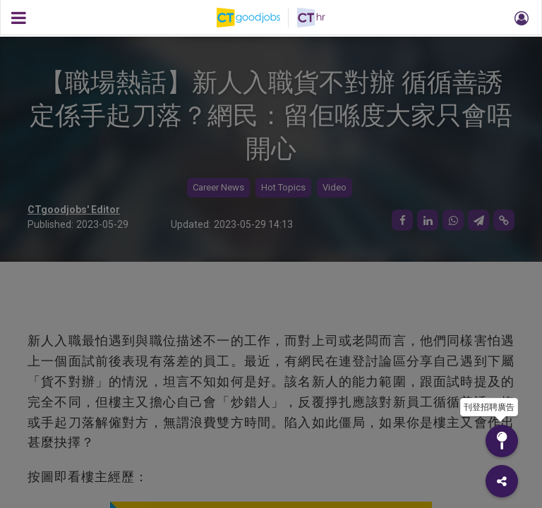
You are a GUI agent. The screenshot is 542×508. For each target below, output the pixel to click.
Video (335, 187)
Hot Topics (283, 187)
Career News (218, 187)
